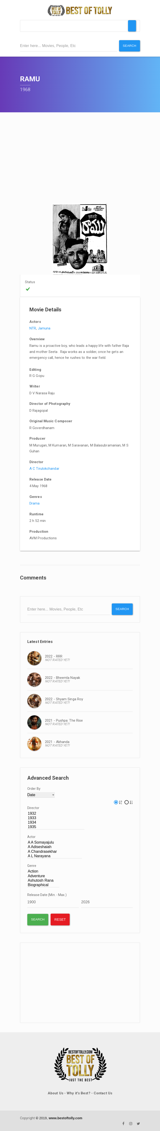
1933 (55, 817)
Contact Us (103, 1093)
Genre (31, 865)
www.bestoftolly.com (65, 1117)
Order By (33, 788)
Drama (34, 503)
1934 (55, 822)
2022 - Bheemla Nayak (62, 677)
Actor (31, 836)
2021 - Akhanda (57, 741)
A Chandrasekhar (54, 851)
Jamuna (44, 328)
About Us (55, 1093)
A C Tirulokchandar (44, 468)
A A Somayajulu (54, 842)
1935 (55, 826)
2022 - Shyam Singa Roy (64, 699)
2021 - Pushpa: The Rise (64, 720)
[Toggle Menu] (132, 25)
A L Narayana (54, 855)
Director (33, 807)
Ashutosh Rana (43, 880)
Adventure (43, 875)
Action (43, 871)
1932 (55, 813)
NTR (32, 328)
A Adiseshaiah (54, 846)
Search (129, 46)
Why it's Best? (78, 1093)
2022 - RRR (53, 656)
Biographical (43, 884)
